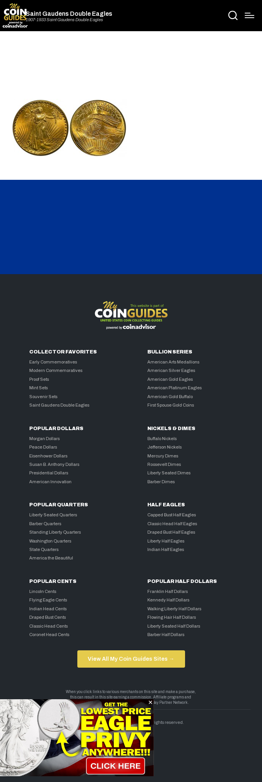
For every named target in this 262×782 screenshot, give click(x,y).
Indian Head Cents (48, 608)
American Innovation (50, 481)
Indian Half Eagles (165, 549)
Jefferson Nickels (164, 447)
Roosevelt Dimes (164, 464)
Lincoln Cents (42, 591)
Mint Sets (38, 387)
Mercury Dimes (162, 456)
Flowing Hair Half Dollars (171, 617)
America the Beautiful (51, 558)
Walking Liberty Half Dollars (174, 608)
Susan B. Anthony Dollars (54, 464)
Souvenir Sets (43, 396)
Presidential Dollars (48, 473)
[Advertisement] (131, 68)
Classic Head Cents (48, 626)
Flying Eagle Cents (48, 600)
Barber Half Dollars (165, 634)
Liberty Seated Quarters (53, 514)
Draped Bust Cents (47, 617)
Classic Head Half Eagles (172, 523)
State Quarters (43, 549)
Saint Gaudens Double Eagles (69, 14)
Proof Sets (39, 379)
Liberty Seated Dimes (168, 473)
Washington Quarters (50, 541)
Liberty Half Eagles (165, 541)
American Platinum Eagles (174, 387)
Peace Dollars (43, 447)
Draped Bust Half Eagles (171, 532)
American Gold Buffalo (170, 396)
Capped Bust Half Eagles (171, 514)
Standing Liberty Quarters (55, 532)
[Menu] (249, 15)
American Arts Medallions (173, 362)
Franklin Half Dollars (167, 591)
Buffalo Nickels (162, 438)
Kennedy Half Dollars (168, 600)
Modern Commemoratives (55, 370)
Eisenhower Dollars (48, 456)
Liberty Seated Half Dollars (173, 626)
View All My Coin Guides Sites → (131, 659)
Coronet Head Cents (49, 634)
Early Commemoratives (53, 362)
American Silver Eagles (171, 370)
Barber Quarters (45, 523)
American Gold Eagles (170, 379)
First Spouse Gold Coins (170, 405)
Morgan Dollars (44, 438)
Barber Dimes (161, 481)
